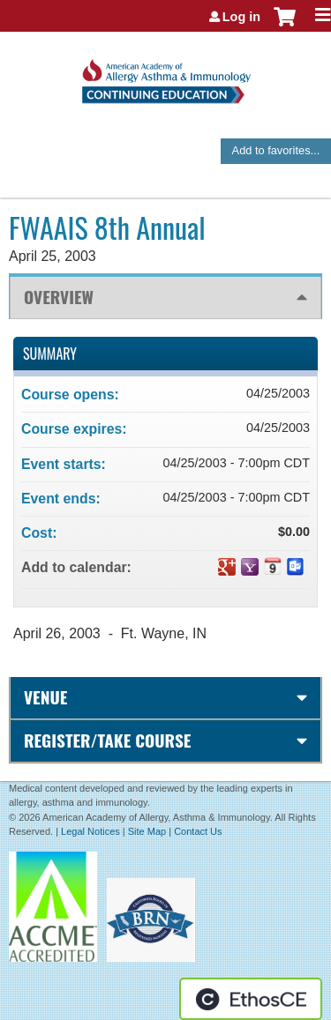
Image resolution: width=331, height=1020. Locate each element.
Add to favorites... (276, 150)
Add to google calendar (227, 567)
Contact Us (198, 831)
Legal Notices (90, 831)
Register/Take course (107, 740)
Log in (241, 17)
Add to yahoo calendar (250, 567)
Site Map (147, 831)
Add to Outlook (296, 567)
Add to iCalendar (273, 566)
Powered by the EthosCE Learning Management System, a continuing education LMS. (250, 999)
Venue (45, 697)
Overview (59, 296)
